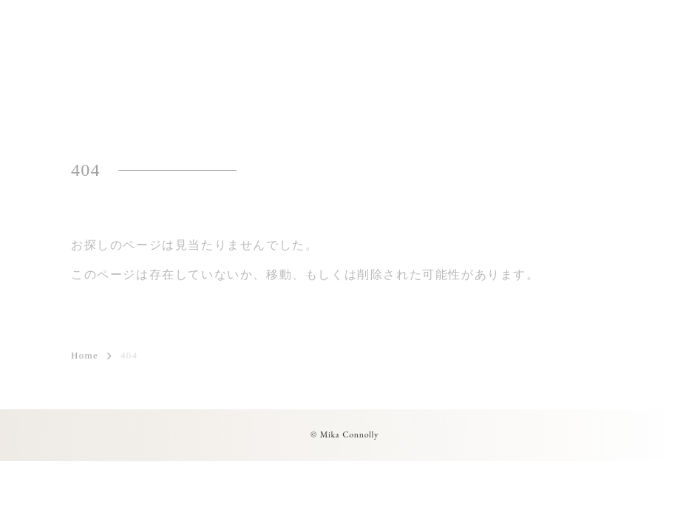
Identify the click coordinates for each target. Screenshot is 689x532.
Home (84, 356)
